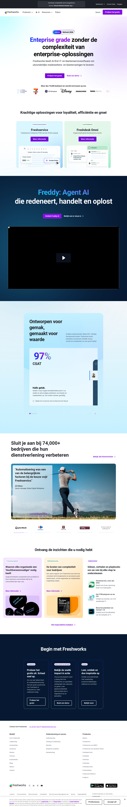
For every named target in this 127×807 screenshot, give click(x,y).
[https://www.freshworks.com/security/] (73, 794)
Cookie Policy (44, 801)
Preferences (94, 802)
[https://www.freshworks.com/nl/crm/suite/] (88, 767)
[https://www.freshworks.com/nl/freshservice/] (86, 741)
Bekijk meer (89, 703)
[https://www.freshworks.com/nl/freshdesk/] (86, 756)
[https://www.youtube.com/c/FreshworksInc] (41, 786)
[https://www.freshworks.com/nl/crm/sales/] (86, 763)
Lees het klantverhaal (40, 514)
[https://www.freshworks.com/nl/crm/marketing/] (87, 770)
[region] (63, 802)
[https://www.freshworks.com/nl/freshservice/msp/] (90, 745)
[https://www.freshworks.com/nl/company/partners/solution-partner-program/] (12, 756)
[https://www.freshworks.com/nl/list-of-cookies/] (43, 794)
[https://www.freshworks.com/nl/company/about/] (15, 738)
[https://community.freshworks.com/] (50, 752)
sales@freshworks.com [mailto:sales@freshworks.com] (49, 727)
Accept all (112, 802)
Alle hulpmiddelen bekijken (63, 625)
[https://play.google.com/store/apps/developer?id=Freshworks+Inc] (97, 786)
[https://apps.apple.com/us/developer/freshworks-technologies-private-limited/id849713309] (111, 786)
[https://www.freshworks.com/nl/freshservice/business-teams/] (93, 749)
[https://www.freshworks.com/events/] (14, 759)
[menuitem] (100, 4)
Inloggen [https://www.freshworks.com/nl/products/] (119, 4)
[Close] (124, 799)
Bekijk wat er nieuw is (74, 216)
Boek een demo (74, 76)
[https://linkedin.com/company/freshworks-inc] (33, 786)
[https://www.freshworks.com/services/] (48, 745)
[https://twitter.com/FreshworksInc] (29, 786)
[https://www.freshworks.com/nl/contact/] (12, 770)
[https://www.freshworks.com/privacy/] (21, 794)
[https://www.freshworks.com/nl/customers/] (12, 752)
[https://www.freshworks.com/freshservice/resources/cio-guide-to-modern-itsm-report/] (104, 598)
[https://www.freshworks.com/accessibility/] (81, 794)
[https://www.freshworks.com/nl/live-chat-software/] (86, 759)
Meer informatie (39, 139)
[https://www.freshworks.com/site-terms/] (33, 794)
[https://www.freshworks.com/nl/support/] (50, 738)
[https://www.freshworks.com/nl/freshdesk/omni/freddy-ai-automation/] (85, 777)
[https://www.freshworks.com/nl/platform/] (89, 774)
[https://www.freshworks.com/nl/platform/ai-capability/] (38, 12)
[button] (63, 32)
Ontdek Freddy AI (52, 216)
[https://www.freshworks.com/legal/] (12, 794)
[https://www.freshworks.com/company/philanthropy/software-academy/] (52, 749)
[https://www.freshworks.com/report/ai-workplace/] (104, 611)
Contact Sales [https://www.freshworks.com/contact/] (111, 4)
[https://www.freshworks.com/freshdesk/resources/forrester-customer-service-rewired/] (104, 584)
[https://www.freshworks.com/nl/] (12, 12)
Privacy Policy (57, 801)
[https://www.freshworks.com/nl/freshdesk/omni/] (87, 752)
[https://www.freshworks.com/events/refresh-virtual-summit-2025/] (61, 4)
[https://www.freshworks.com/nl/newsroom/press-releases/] (12, 767)
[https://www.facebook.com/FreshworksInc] (37, 786)
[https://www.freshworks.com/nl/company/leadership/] (13, 741)
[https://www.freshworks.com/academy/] (53, 741)
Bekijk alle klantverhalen (104, 456)
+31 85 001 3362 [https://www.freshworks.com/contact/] (34, 727)
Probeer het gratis (112, 12)
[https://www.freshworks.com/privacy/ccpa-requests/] (58, 794)
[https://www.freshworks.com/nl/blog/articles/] (11, 763)
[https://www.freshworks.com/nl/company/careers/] (13, 749)
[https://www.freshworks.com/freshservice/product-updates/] (85, 738)
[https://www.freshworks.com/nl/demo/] (98, 12)
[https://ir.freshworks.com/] (14, 745)
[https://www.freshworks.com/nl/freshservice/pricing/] (57, 12)
